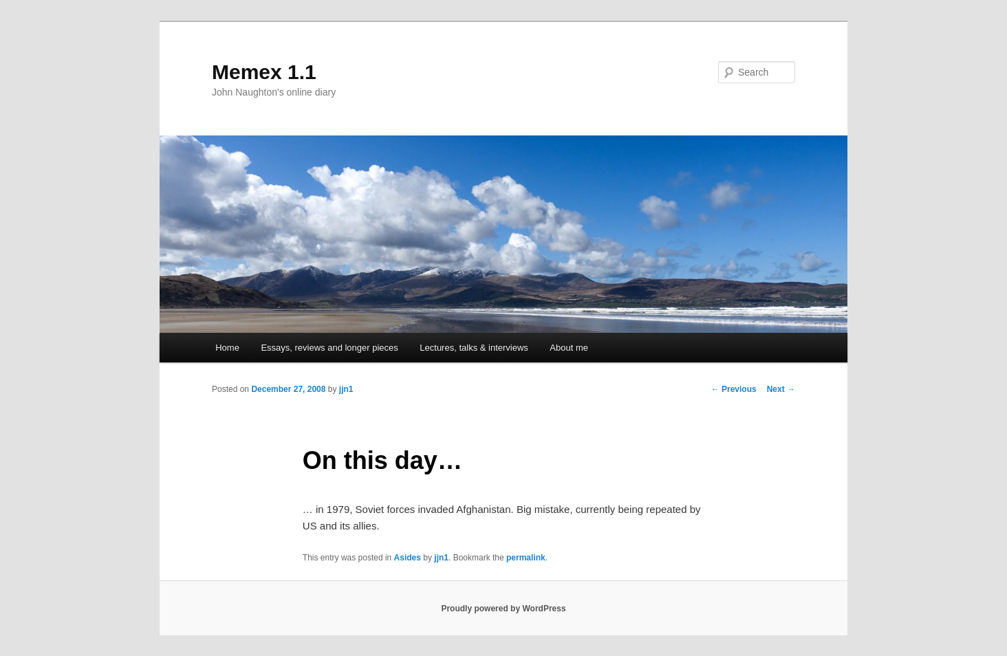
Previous (734, 389)
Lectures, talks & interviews (474, 347)
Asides (407, 557)
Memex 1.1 (264, 72)
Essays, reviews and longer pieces (329, 347)
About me (569, 347)
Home (227, 347)
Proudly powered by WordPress (503, 608)
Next (781, 389)
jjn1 (346, 389)
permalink (525, 557)
